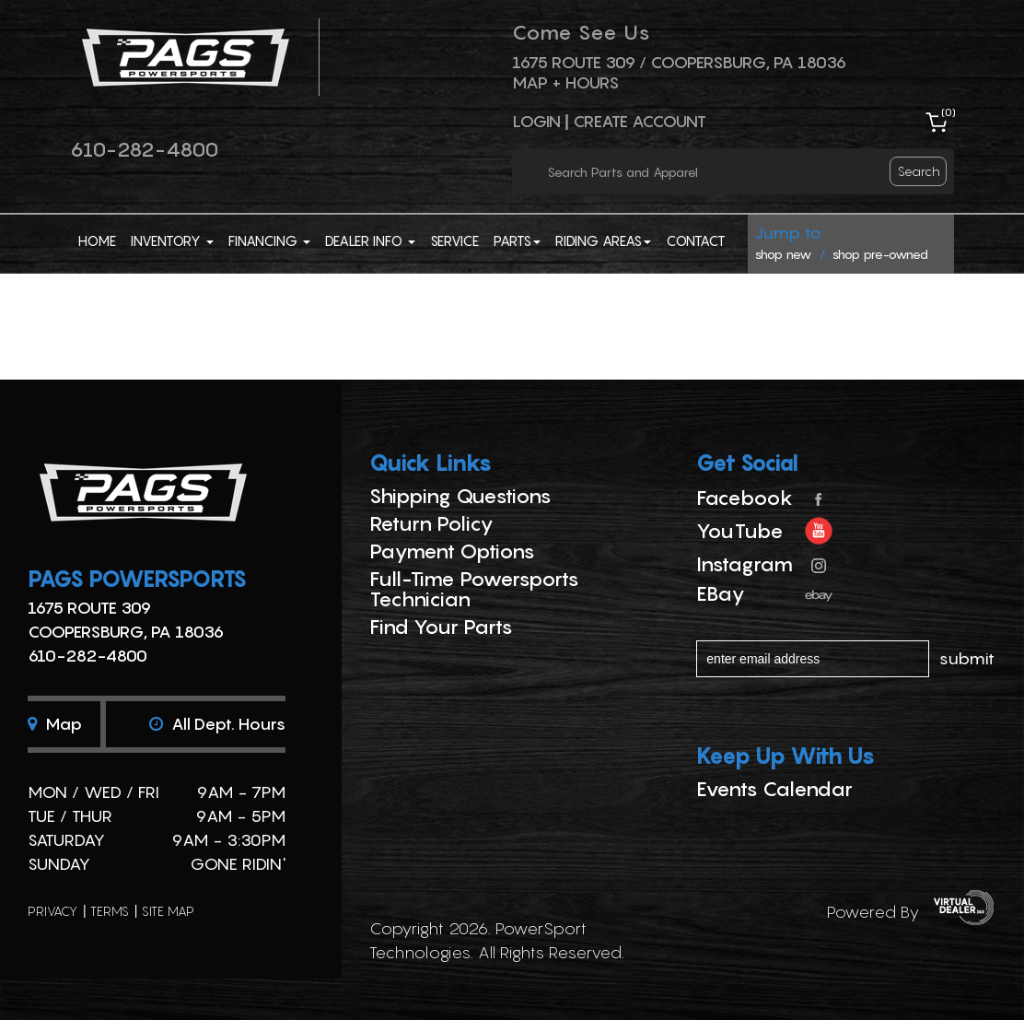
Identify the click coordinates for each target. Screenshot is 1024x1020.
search (919, 171)
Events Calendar (774, 789)
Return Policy (431, 523)
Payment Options (452, 551)
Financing (269, 240)
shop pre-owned (880, 254)
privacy (52, 911)
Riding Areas (603, 240)
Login (536, 121)
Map (55, 723)
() (948, 112)
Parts (517, 240)
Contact (696, 240)
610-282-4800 (144, 149)
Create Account (639, 121)
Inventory (172, 240)
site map (168, 911)
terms (109, 911)
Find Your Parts (441, 627)
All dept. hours (217, 723)
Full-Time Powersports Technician (474, 589)
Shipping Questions (460, 496)
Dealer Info (370, 240)
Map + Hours (565, 82)
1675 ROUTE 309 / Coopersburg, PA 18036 (679, 62)
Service (454, 240)
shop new (783, 254)
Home (97, 240)
